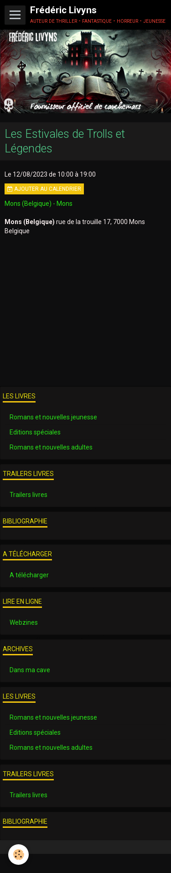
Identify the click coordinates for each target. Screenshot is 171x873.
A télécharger (29, 575)
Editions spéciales (35, 432)
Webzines (24, 622)
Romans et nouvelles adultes (51, 447)
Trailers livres (28, 494)
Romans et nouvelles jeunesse (53, 417)
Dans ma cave (30, 670)
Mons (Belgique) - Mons (39, 203)
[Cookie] (18, 854)
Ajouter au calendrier (44, 189)
